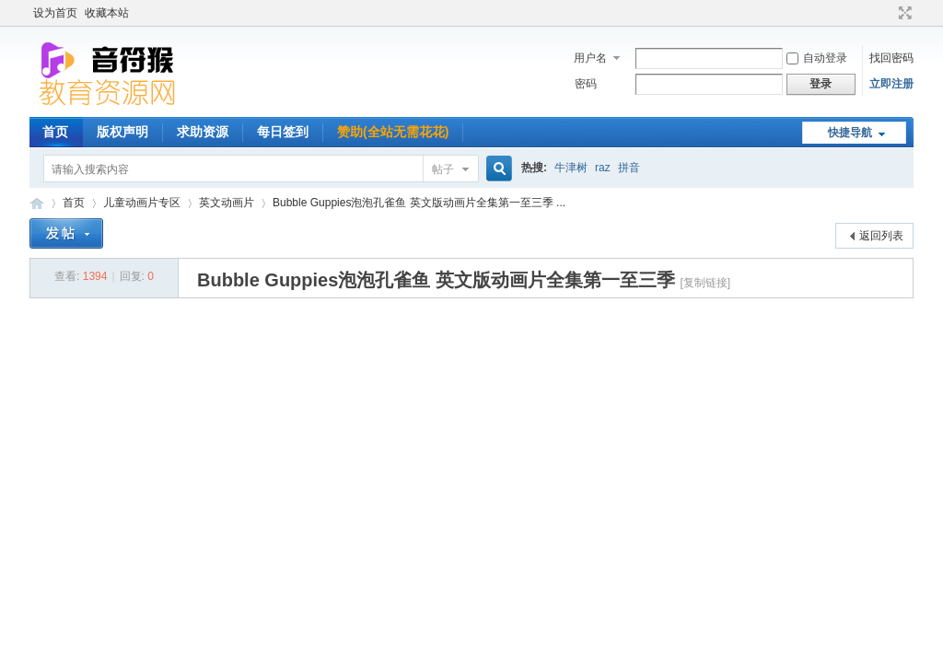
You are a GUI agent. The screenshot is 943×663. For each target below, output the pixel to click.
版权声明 (122, 131)
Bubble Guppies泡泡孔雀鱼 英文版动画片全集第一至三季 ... (419, 202)
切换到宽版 (903, 13)
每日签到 (283, 131)
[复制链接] (705, 282)
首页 (55, 131)
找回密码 (891, 58)
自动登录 (816, 58)
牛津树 (571, 167)
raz (603, 167)
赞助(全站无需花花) (392, 131)
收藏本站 (107, 12)
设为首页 (55, 12)
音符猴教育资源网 (36, 203)
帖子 (443, 169)
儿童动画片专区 (141, 202)
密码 (586, 83)
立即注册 (891, 83)
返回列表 (881, 235)
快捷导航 (850, 132)
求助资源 (202, 131)
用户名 (590, 58)
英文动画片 (226, 202)
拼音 (629, 167)
